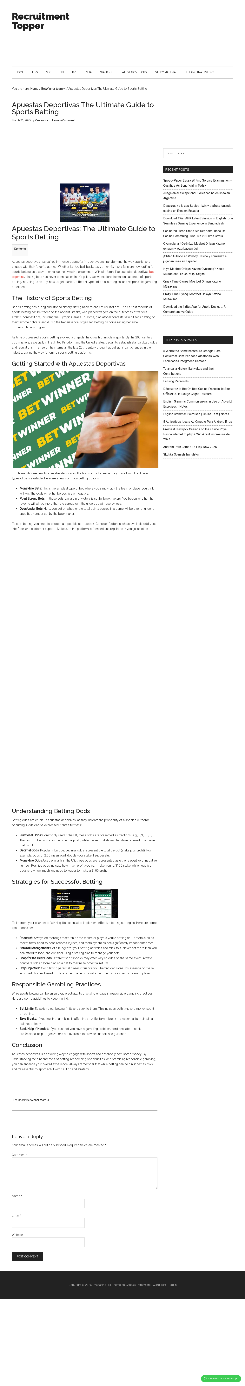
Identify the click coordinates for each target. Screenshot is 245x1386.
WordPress (160, 1285)
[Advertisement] (162, 33)
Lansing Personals (176, 382)
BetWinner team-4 (37, 1100)
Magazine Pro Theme (107, 1285)
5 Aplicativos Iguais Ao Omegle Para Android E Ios (197, 422)
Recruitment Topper (41, 21)
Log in (173, 1285)
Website (17, 1235)
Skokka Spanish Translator (181, 455)
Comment (20, 1155)
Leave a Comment (63, 121)
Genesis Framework (138, 1285)
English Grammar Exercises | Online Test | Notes (196, 414)
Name (17, 1196)
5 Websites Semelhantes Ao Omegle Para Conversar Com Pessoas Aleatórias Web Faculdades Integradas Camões (192, 356)
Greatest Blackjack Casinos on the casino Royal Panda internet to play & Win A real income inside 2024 (196, 435)
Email (16, 1216)
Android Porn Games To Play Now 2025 (190, 447)
